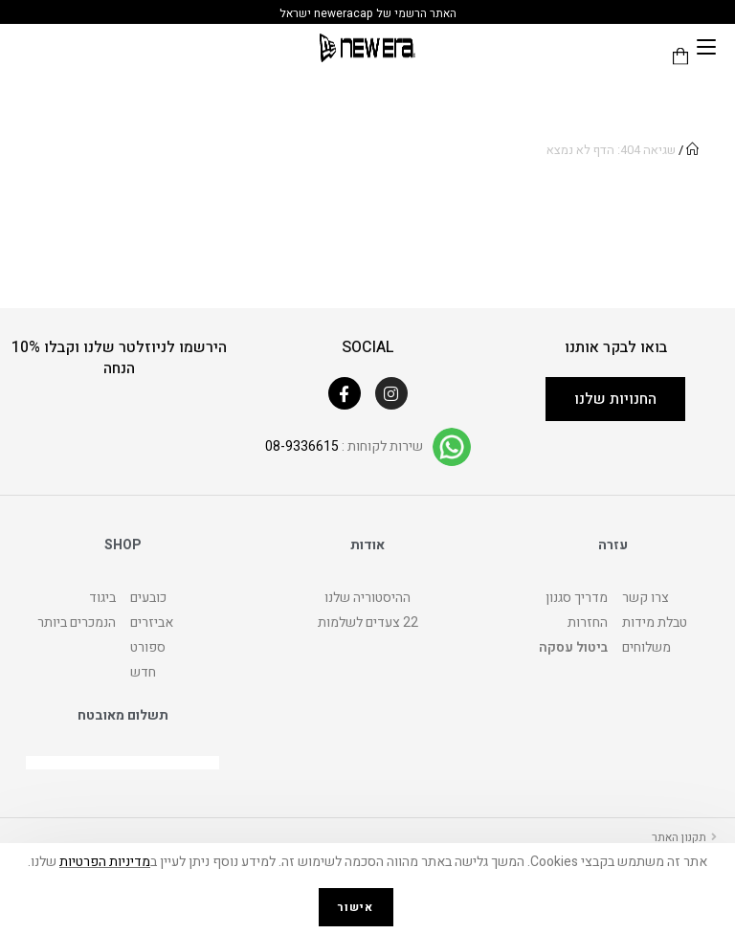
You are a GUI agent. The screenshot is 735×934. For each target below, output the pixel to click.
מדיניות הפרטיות (104, 862)
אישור (356, 907)
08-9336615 (302, 446)
